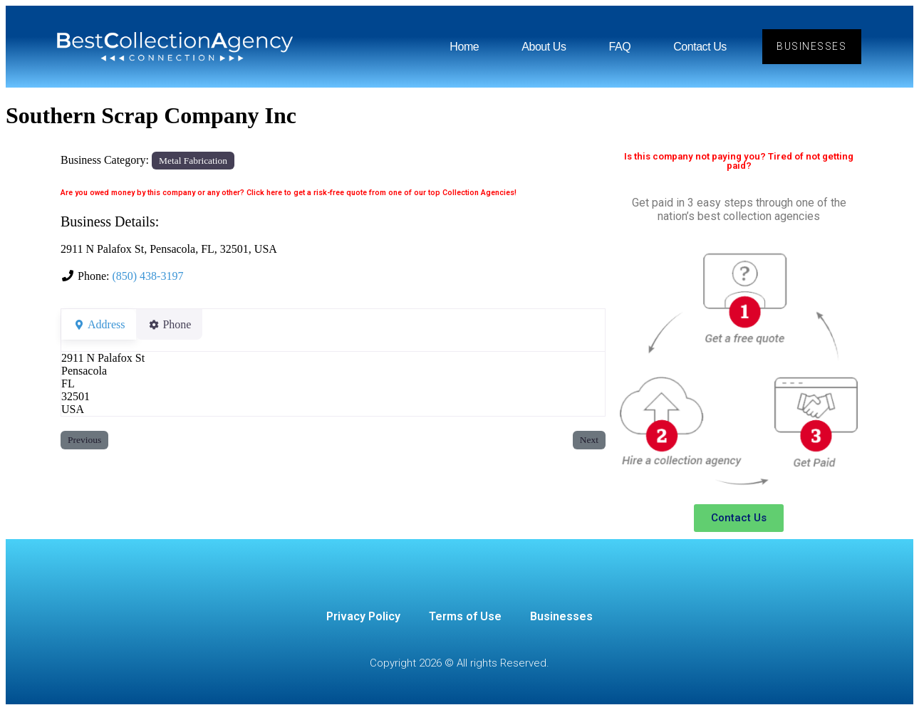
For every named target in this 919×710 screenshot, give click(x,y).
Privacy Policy (363, 616)
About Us (543, 47)
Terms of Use (465, 616)
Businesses (561, 616)
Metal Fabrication (193, 160)
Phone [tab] (177, 324)
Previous (84, 439)
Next (589, 439)
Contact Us (699, 47)
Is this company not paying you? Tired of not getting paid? (738, 161)
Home (463, 47)
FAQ (619, 47)
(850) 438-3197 (147, 276)
